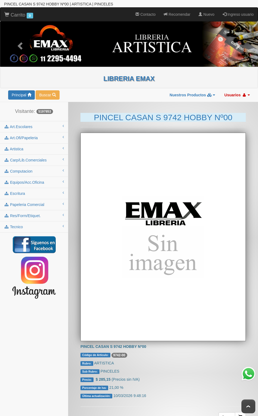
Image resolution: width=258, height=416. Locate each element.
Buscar (47, 94)
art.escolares (34, 125)
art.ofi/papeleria (34, 136)
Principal (21, 94)
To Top (248, 406)
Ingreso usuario (238, 13)
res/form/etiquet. (34, 214)
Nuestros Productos (192, 94)
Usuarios (237, 94)
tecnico (34, 225)
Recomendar (177, 13)
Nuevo (206, 13)
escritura (34, 192)
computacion (34, 169)
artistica (34, 147)
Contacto (145, 13)
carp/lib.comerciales (34, 158)
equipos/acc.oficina (34, 181)
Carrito (18, 14)
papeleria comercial (34, 203)
